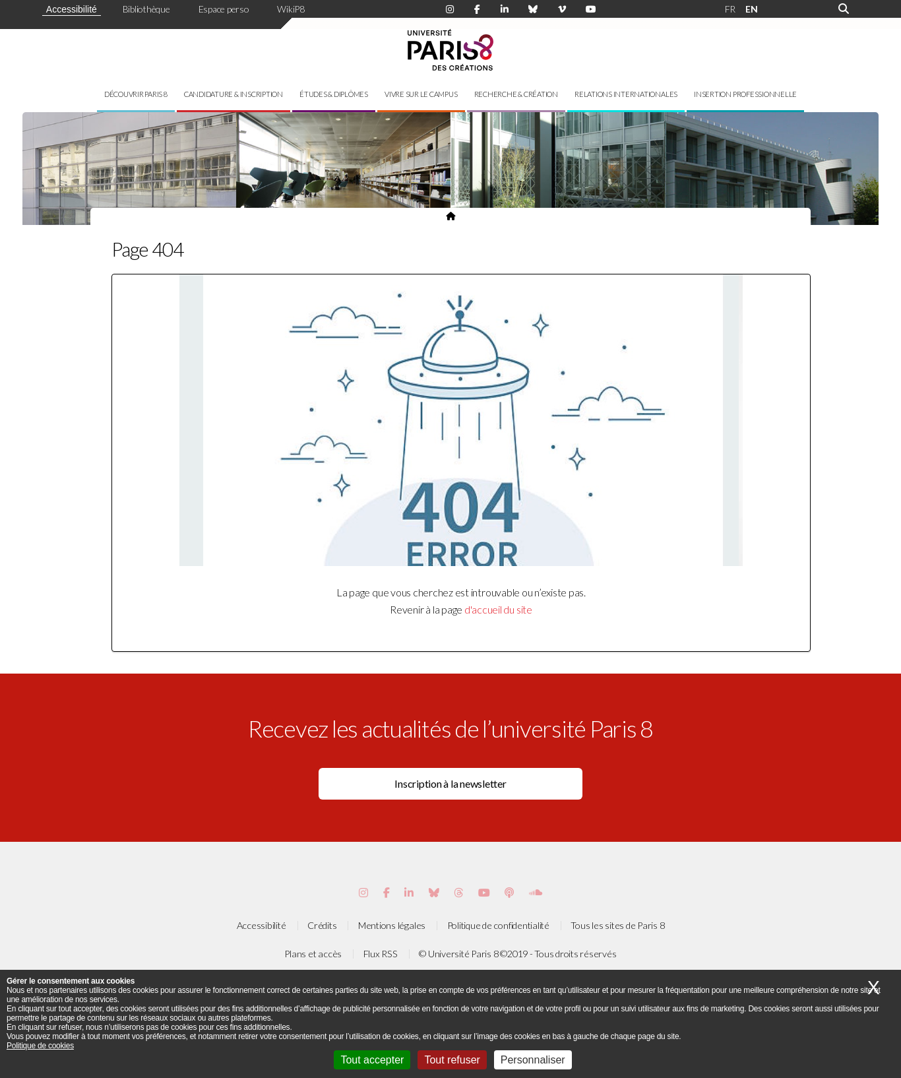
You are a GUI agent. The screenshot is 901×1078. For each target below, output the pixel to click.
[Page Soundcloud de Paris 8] (535, 892)
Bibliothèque (146, 9)
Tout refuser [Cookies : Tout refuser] (452, 1059)
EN (751, 9)
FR (730, 9)
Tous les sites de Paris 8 (617, 925)
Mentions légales (391, 925)
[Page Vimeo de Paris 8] (409, 892)
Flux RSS (380, 953)
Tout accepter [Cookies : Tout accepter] (372, 1059)
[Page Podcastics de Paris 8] (509, 892)
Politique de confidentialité (498, 925)
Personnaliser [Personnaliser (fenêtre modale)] (533, 1059)
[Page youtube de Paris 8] (591, 9)
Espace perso (224, 9)
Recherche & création (516, 94)
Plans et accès (313, 953)
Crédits (321, 925)
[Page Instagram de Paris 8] (449, 9)
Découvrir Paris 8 (136, 94)
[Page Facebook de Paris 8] (477, 9)
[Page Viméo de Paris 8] (562, 9)
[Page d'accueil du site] (450, 215)
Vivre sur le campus (421, 94)
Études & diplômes (333, 94)
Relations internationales (626, 94)
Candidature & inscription (233, 94)
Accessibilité (71, 9)
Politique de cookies (40, 1045)
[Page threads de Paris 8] (458, 892)
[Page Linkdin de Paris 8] (504, 9)
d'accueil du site (498, 609)
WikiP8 (291, 9)
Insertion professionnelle (745, 94)
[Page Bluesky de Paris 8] (533, 9)
